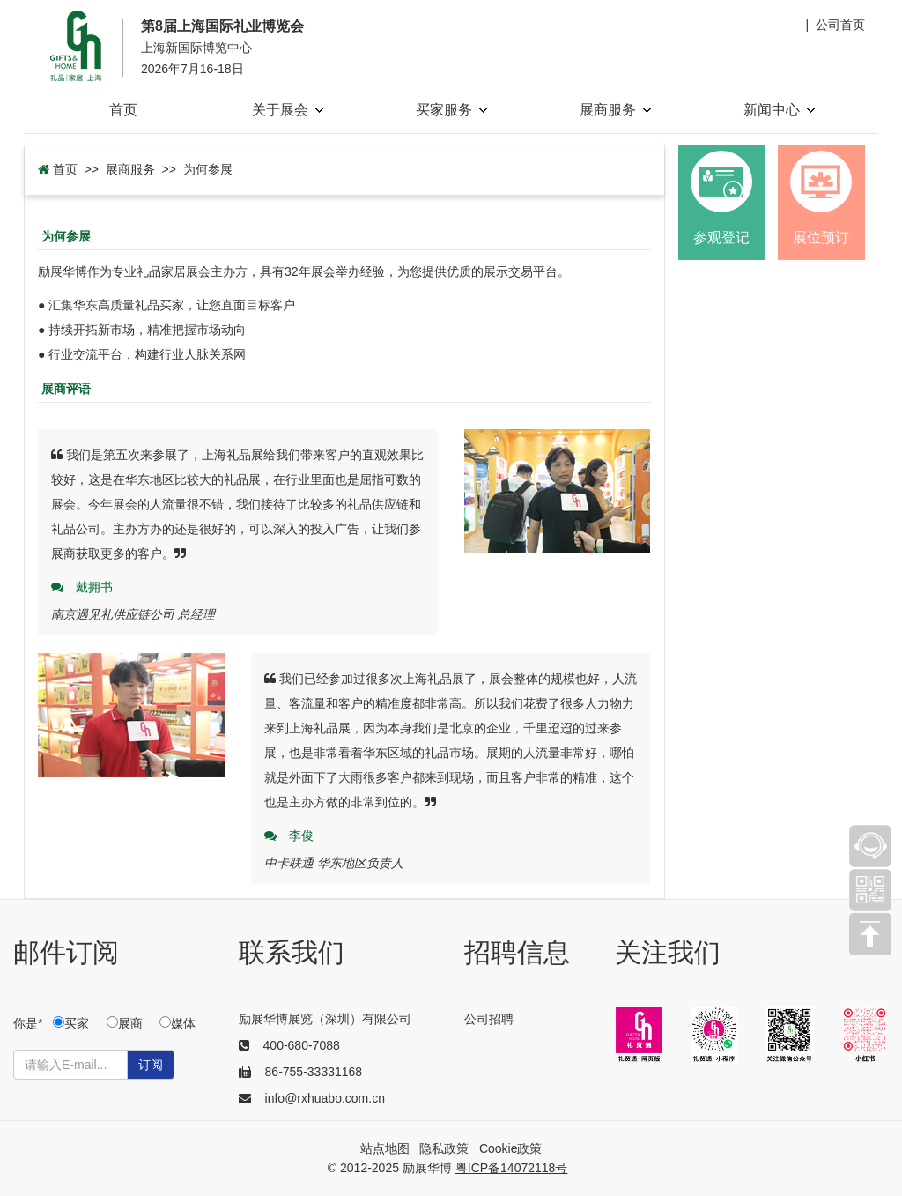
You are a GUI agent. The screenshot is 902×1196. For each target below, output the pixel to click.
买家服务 (451, 109)
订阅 (150, 1065)
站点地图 (385, 1148)
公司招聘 (489, 1019)
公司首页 (840, 25)
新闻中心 (779, 109)
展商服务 (615, 109)
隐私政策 (444, 1148)
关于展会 (287, 109)
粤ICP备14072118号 (511, 1168)
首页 (123, 109)
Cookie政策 (511, 1148)
